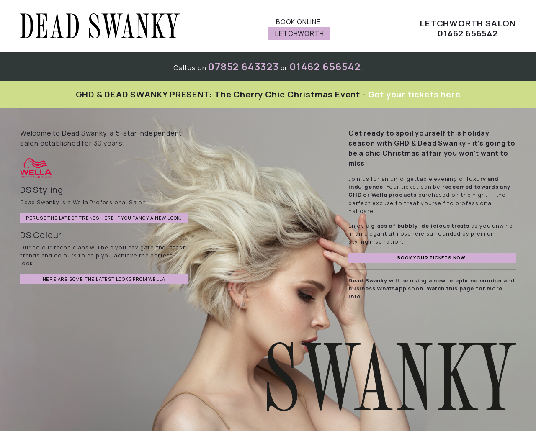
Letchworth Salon (468, 23)
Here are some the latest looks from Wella (104, 279)
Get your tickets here (414, 94)
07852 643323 (243, 66)
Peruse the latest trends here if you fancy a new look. (104, 218)
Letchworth (299, 33)
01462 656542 (325, 66)
